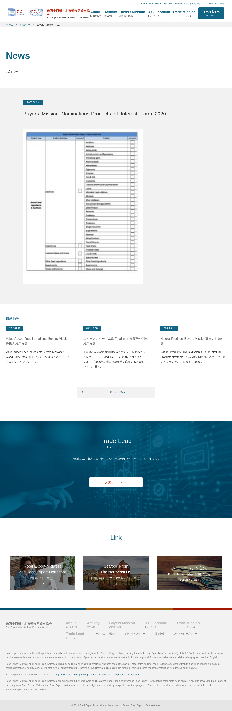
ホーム (49, 13)
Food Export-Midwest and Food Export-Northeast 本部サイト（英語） (171, 4)
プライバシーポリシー (185, 633)
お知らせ (25, 24)
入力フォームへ (116, 482)
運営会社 (159, 633)
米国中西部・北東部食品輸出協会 (29, 625)
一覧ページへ (116, 392)
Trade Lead (211, 12)
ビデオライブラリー (134, 633)
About (96, 13)
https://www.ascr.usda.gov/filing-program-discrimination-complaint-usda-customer (97, 674)
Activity (110, 13)
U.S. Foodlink (159, 13)
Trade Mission (184, 13)
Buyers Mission (132, 13)
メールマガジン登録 (215, 4)
